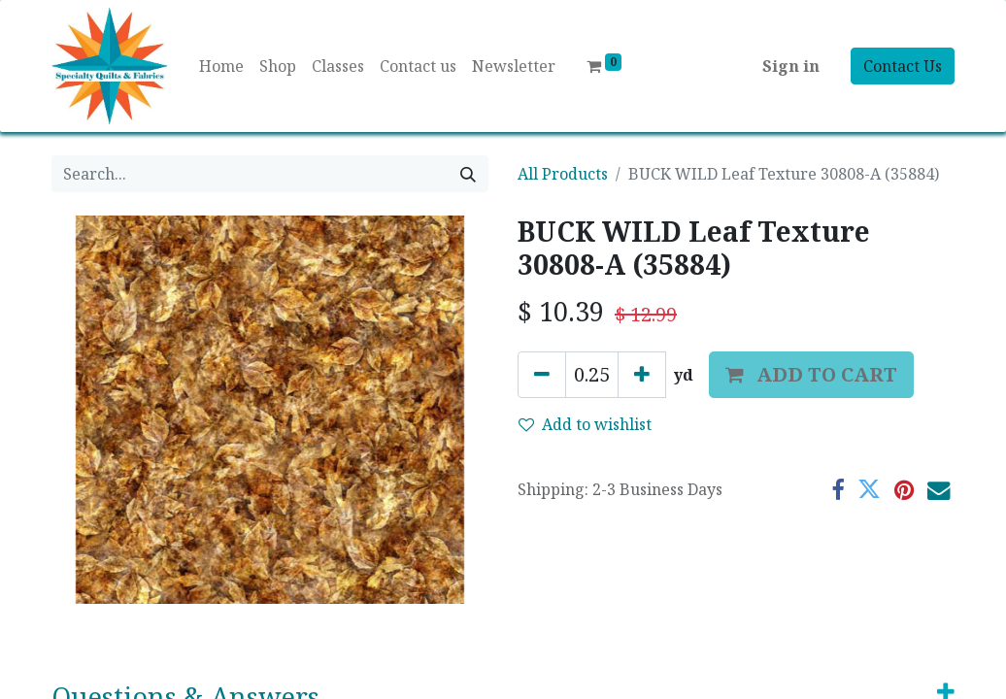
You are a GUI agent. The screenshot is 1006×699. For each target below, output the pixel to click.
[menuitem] (221, 66)
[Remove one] (542, 374)
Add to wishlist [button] (585, 424)
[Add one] (642, 374)
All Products (563, 173)
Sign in (791, 66)
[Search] (468, 173)
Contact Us (902, 66)
